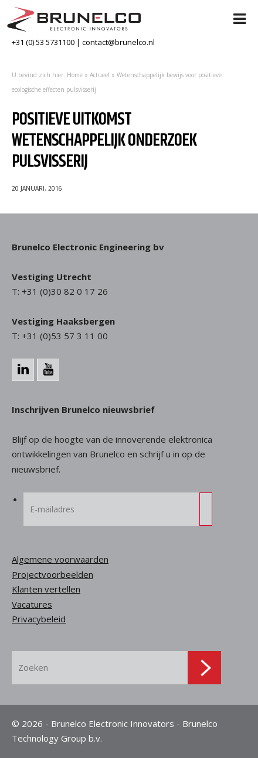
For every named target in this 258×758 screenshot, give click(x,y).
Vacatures (32, 604)
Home (75, 75)
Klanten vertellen (46, 589)
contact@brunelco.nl (118, 42)
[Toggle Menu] (240, 11)
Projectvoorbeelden (52, 574)
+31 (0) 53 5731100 (43, 42)
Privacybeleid (39, 619)
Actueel (100, 75)
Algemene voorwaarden (60, 559)
